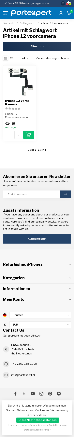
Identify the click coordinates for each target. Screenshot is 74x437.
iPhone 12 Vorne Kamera (17, 102)
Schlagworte (27, 23)
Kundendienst (37, 239)
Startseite (8, 23)
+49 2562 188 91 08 (24, 364)
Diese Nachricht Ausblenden (38, 420)
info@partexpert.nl (23, 375)
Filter (37, 46)
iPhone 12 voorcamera (54, 23)
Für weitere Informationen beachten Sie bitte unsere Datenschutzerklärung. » (37, 427)
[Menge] (18, 135)
